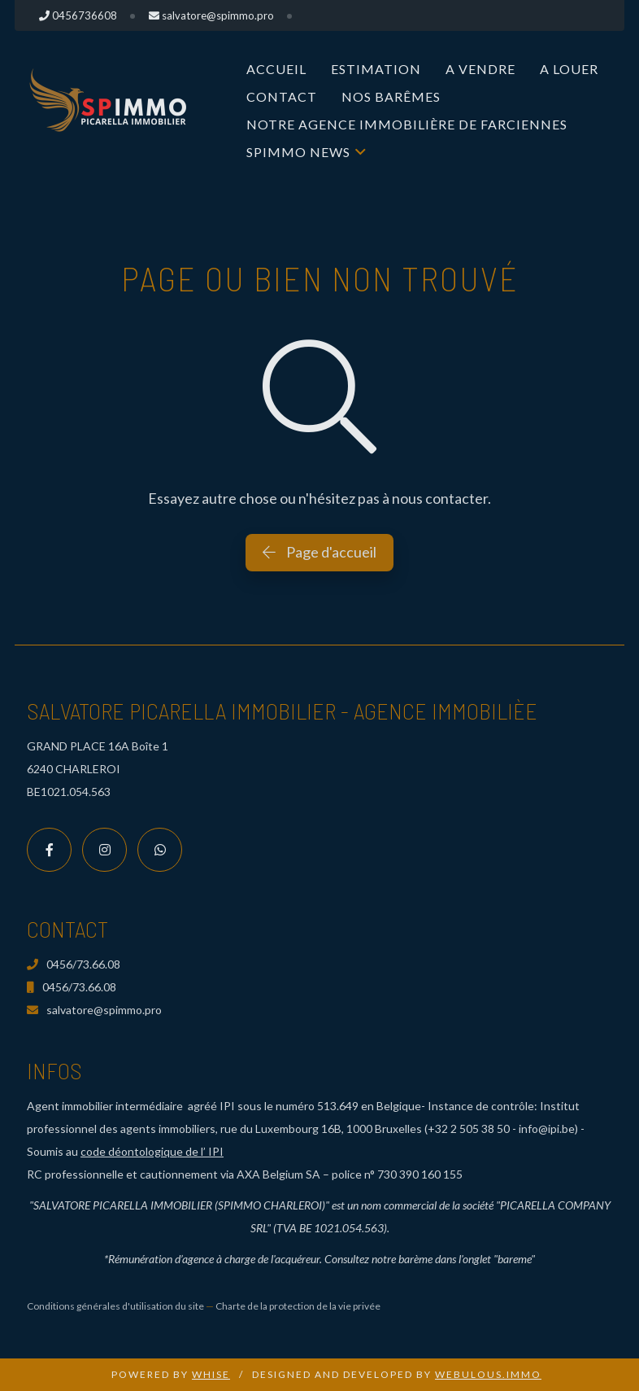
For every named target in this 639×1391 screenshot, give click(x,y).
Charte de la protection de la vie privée (297, 1306)
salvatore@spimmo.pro (94, 1010)
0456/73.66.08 (73, 964)
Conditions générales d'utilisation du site (115, 1306)
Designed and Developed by (396, 1374)
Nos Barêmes (391, 96)
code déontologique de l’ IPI (152, 1151)
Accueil (276, 69)
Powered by (170, 1374)
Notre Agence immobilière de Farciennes (406, 124)
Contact (281, 96)
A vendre (480, 69)
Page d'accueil (319, 552)
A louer (569, 69)
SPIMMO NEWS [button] (298, 152)
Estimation (376, 69)
